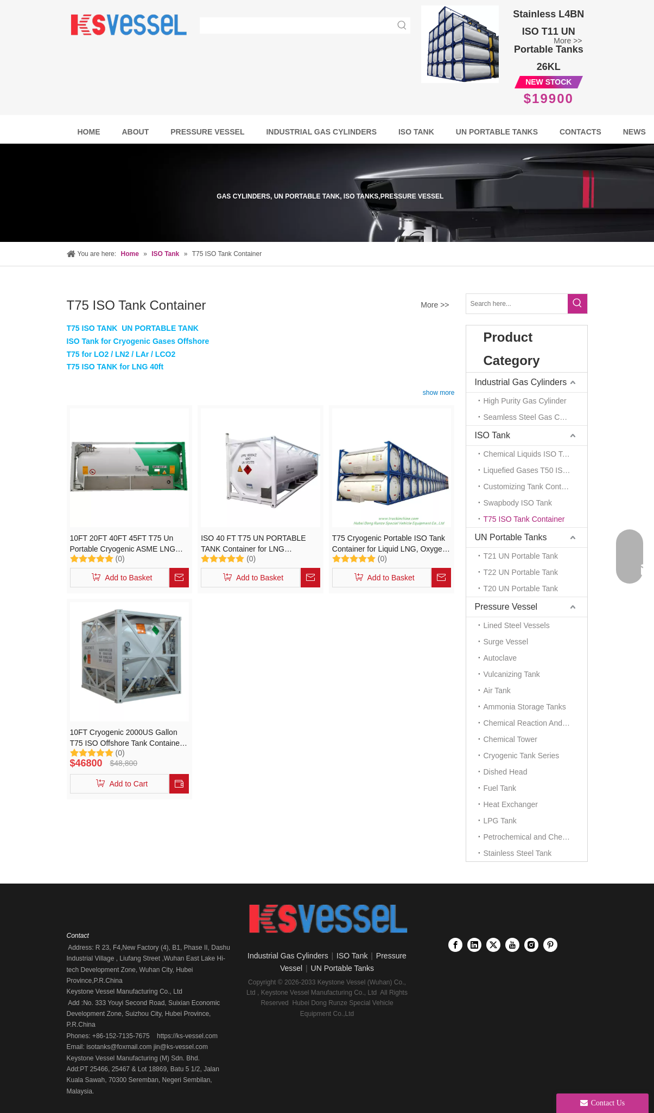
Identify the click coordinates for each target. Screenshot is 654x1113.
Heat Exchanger (511, 804)
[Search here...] (517, 304)
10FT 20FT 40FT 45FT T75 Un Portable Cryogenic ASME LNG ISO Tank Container (123, 544)
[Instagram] (531, 945)
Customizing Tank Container (531, 486)
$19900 (549, 98)
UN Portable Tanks (511, 537)
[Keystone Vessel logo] (327, 919)
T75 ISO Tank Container (524, 519)
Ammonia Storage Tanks (525, 706)
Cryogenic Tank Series (522, 755)
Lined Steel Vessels (517, 625)
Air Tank (497, 690)
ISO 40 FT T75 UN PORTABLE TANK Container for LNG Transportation (253, 544)
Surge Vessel (506, 641)
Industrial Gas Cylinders (521, 382)
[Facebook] (455, 945)
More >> (568, 40)
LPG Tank (500, 820)
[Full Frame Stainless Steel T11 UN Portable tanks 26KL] (460, 44)
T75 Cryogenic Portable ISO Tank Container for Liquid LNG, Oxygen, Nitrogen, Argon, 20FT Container (390, 544)
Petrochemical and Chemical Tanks (535, 837)
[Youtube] (512, 945)
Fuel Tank (500, 788)
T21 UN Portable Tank (521, 556)
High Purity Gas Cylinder (525, 400)
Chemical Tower (510, 739)
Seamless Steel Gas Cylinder (533, 417)
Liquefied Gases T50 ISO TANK (535, 470)
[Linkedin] (474, 945)
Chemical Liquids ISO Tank (529, 454)
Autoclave (500, 658)
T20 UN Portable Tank (521, 588)
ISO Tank (493, 435)
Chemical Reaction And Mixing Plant (535, 723)
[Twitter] (493, 945)
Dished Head (506, 771)
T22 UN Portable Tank (521, 572)
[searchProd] (297, 25)
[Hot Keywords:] (402, 25)
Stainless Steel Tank (518, 853)
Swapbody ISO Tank (518, 502)
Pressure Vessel (506, 606)
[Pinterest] (550, 945)
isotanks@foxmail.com (118, 1047)
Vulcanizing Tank (512, 674)
